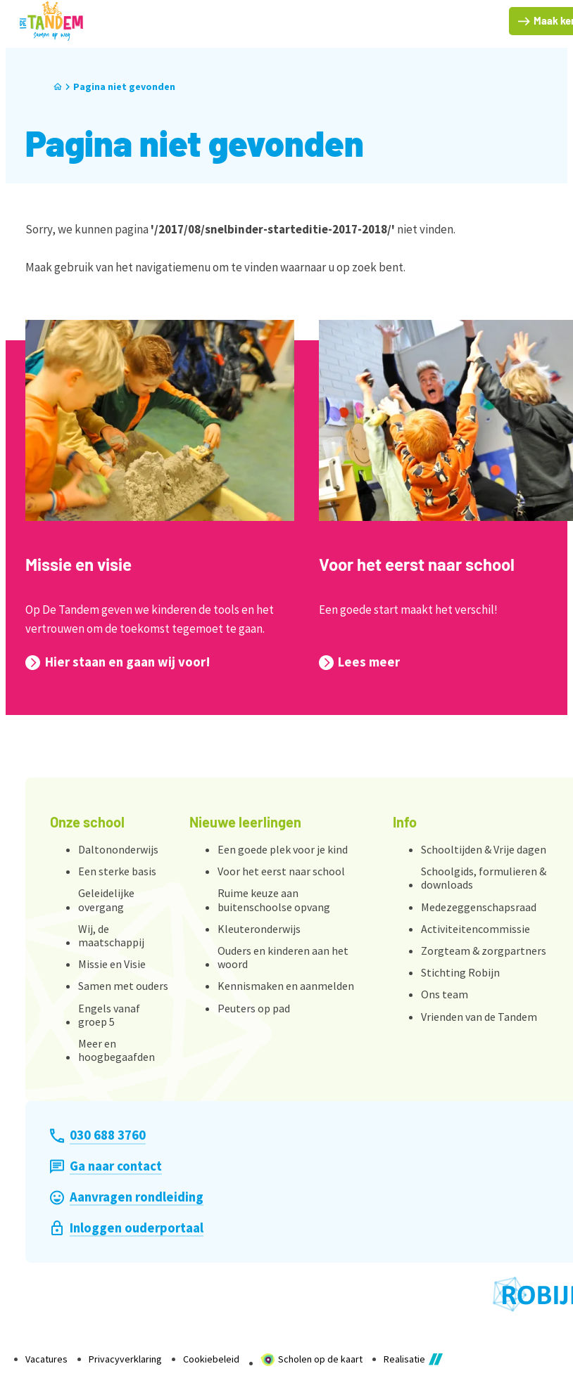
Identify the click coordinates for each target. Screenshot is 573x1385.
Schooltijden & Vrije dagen (483, 849)
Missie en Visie (112, 964)
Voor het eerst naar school (417, 564)
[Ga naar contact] (105, 1166)
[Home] (57, 87)
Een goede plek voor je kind (283, 849)
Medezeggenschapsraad (478, 907)
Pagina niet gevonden (124, 86)
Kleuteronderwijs (259, 929)
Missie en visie (78, 564)
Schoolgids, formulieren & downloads (483, 877)
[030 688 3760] (97, 1135)
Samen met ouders (123, 986)
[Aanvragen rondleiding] (126, 1197)
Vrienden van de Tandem (479, 1017)
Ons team (444, 994)
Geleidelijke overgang (106, 899)
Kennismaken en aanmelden (286, 986)
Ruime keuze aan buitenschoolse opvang (274, 899)
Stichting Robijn (460, 972)
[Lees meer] (359, 662)
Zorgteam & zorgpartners (483, 950)
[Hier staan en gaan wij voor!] (117, 662)
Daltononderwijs (118, 849)
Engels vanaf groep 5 (109, 1015)
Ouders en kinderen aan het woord (283, 957)
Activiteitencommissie (475, 929)
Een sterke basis (117, 871)
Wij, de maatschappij (111, 935)
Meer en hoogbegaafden (116, 1050)
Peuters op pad (254, 1008)
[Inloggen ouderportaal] (126, 1228)
